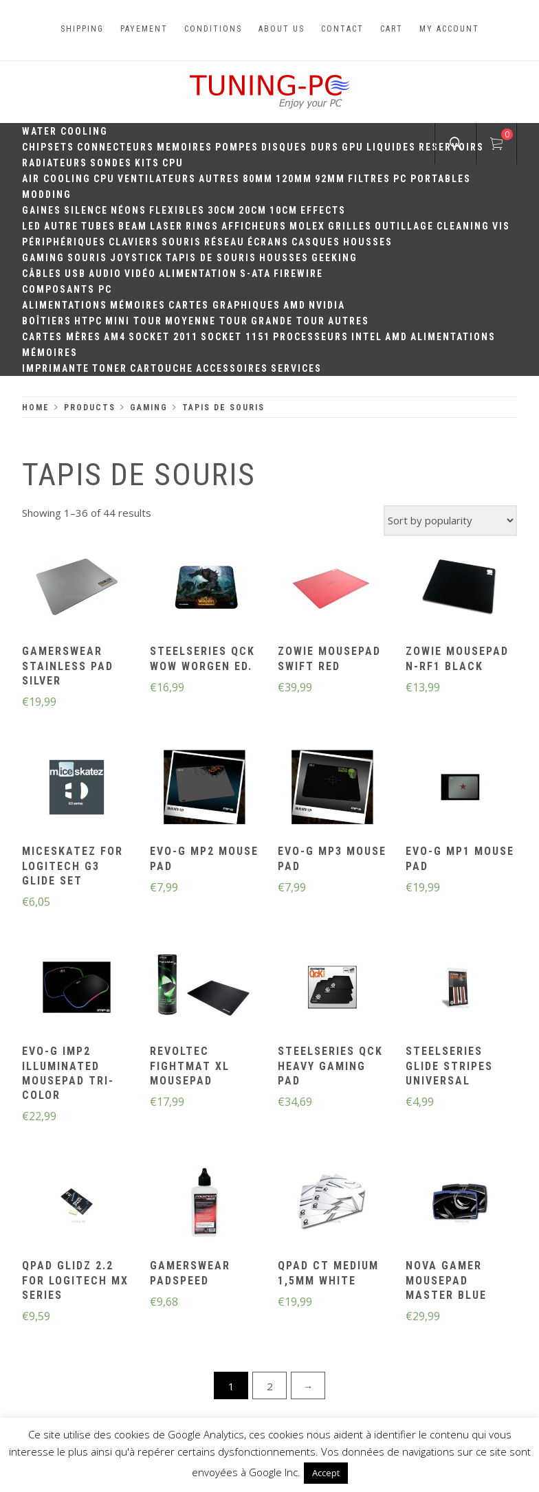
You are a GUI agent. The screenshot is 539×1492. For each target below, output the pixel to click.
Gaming (43, 257)
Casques (316, 241)
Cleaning (463, 226)
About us (281, 29)
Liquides (391, 147)
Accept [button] (326, 1473)
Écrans (268, 241)
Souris (181, 241)
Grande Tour (288, 320)
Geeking (334, 257)
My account (449, 29)
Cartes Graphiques (224, 305)
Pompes (236, 147)
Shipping (82, 29)
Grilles (350, 226)
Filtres (369, 178)
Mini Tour (133, 320)
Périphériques (64, 241)
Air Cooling (56, 178)
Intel (366, 336)
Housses (368, 241)
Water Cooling (65, 131)
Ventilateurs (157, 178)
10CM (284, 210)
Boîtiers (47, 320)
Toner (109, 368)
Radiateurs (54, 162)
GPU (353, 147)
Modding (47, 194)
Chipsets (48, 147)
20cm (253, 210)
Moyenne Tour (206, 320)
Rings (202, 226)
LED (31, 226)
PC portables (432, 178)
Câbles (42, 273)
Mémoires (138, 305)
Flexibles (177, 210)
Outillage (404, 226)
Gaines (41, 210)
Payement (144, 29)
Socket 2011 (163, 336)
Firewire (298, 273)
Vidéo (140, 273)
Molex (307, 226)
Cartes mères (61, 336)
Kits (147, 162)
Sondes (111, 162)
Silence (86, 210)
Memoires (184, 147)
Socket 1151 (235, 336)
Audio (105, 273)
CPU (173, 162)
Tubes (98, 226)
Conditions (213, 29)
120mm (294, 178)
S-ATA (255, 273)
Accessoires (232, 368)
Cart (391, 29)
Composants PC (67, 289)
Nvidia (327, 305)
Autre (61, 226)
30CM (222, 210)
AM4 (115, 336)
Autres (219, 178)
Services (296, 368)
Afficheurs (254, 226)
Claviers (134, 241)
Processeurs (311, 336)
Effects (323, 210)
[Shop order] (450, 520)
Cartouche (161, 368)
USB (75, 273)
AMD (294, 305)
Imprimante (55, 368)
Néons (128, 210)
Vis (501, 226)
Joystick (136, 257)
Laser (166, 226)
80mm (258, 178)
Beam (132, 226)
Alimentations (64, 305)
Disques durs (300, 147)
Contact (342, 29)
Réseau (224, 241)
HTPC (88, 320)
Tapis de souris (211, 257)
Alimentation (198, 273)
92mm (330, 178)
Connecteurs (115, 147)
